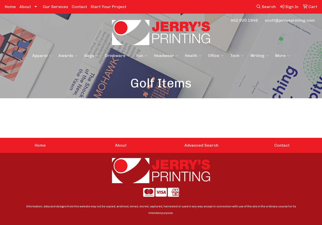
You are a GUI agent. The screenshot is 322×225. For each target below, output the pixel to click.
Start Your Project (108, 6)
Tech (237, 56)
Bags (91, 56)
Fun (141, 56)
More (282, 56)
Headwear (166, 56)
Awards (68, 56)
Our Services (55, 6)
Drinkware (117, 56)
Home (10, 6)
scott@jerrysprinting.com (290, 20)
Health (193, 56)
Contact (79, 6)
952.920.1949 (244, 20)
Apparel (42, 56)
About (25, 6)
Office (216, 56)
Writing (259, 56)
